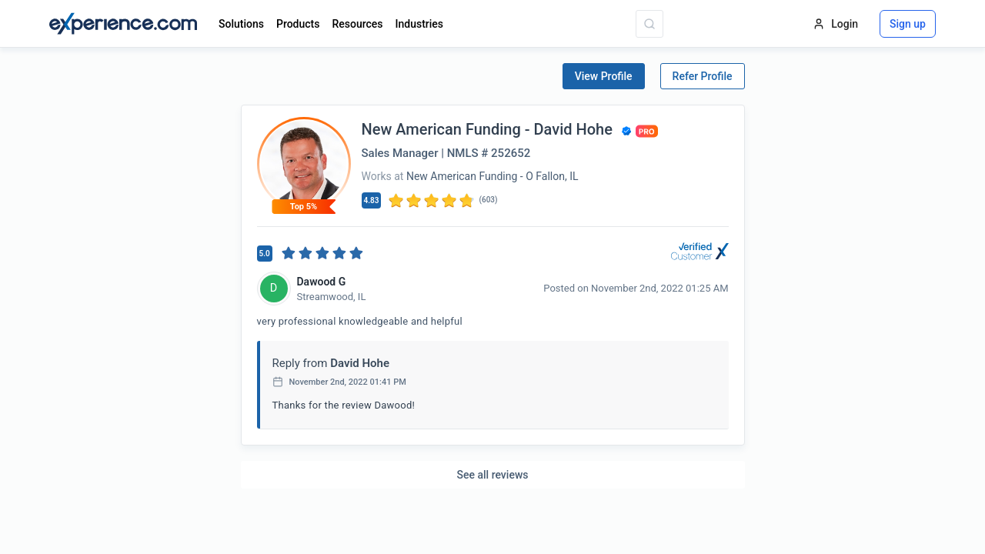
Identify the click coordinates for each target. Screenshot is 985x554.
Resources (357, 24)
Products (298, 24)
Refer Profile (703, 76)
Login (835, 24)
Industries (420, 24)
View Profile (604, 76)
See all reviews (493, 475)
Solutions (241, 24)
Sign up (908, 24)
